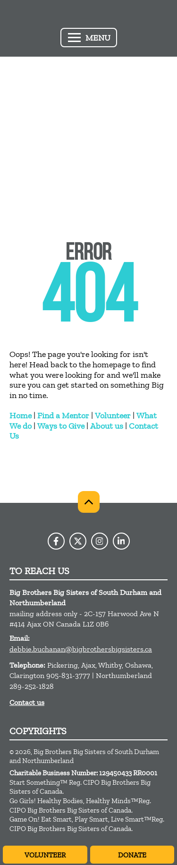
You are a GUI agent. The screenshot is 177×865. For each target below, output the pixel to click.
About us (106, 426)
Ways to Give (60, 426)
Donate (132, 855)
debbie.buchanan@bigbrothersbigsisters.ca (80, 649)
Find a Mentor (63, 415)
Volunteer (113, 415)
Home (20, 415)
